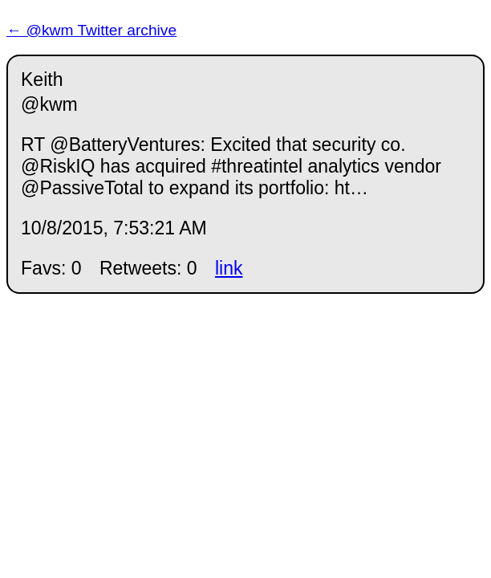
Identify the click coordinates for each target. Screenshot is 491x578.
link (229, 268)
